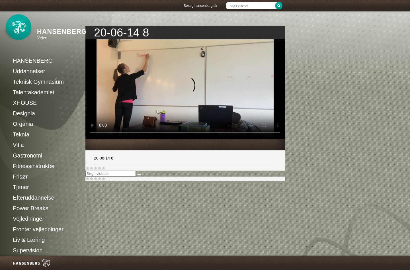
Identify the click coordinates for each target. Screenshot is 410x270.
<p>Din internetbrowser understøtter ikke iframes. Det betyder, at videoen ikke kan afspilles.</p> (185, 89)
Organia (23, 124)
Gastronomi (27, 155)
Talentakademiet (33, 92)
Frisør (20, 176)
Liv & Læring (29, 240)
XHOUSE (25, 103)
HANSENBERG (33, 61)
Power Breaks (30, 208)
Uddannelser (29, 71)
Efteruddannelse (33, 198)
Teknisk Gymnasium (38, 82)
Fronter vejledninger (38, 229)
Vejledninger (28, 219)
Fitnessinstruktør (34, 166)
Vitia (18, 145)
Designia (24, 113)
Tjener (21, 187)
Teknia (21, 134)
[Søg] (139, 175)
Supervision (28, 250)
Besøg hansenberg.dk (200, 6)
